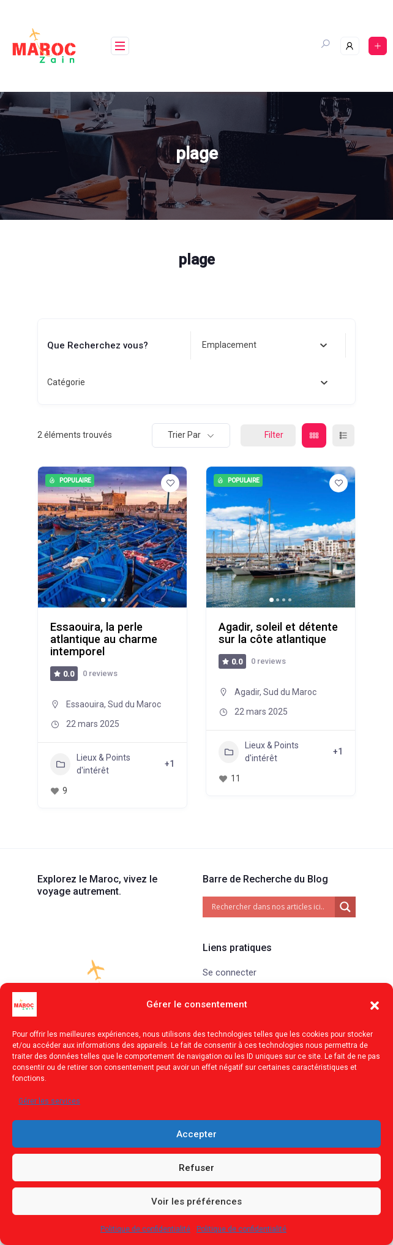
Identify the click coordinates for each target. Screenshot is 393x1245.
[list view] (343, 435)
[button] (375, 1004)
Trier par (184, 435)
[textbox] (229, 345)
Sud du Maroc (134, 704)
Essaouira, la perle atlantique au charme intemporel (103, 639)
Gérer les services (49, 1101)
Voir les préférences (196, 1201)
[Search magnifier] (345, 907)
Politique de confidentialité (145, 1229)
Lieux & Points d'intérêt (90, 764)
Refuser (196, 1167)
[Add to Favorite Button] (170, 483)
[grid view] (314, 435)
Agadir (247, 692)
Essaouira (85, 704)
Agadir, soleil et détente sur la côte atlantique (278, 632)
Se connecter (229, 972)
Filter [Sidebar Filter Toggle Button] (268, 435)
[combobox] (264, 345)
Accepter (196, 1134)
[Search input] (272, 907)
